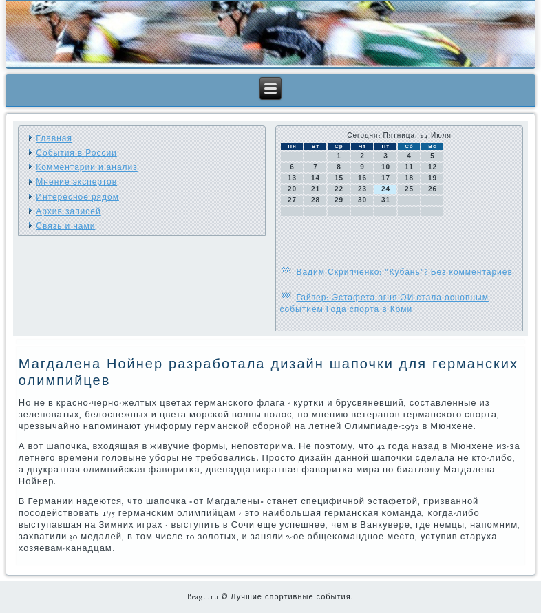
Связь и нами (65, 225)
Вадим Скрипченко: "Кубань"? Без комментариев (404, 272)
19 (432, 178)
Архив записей (68, 211)
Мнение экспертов (76, 181)
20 (292, 189)
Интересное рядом (77, 196)
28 (315, 200)
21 (315, 189)
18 (409, 178)
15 (339, 178)
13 (292, 178)
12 (432, 167)
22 (339, 189)
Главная (54, 138)
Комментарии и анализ (86, 167)
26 (432, 189)
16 (362, 178)
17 (385, 178)
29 (339, 200)
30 (362, 200)
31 (385, 200)
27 (292, 200)
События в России (76, 152)
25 (409, 189)
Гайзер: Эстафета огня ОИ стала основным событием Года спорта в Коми (383, 303)
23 (362, 189)
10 (385, 167)
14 (315, 178)
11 (409, 167)
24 (385, 189)
